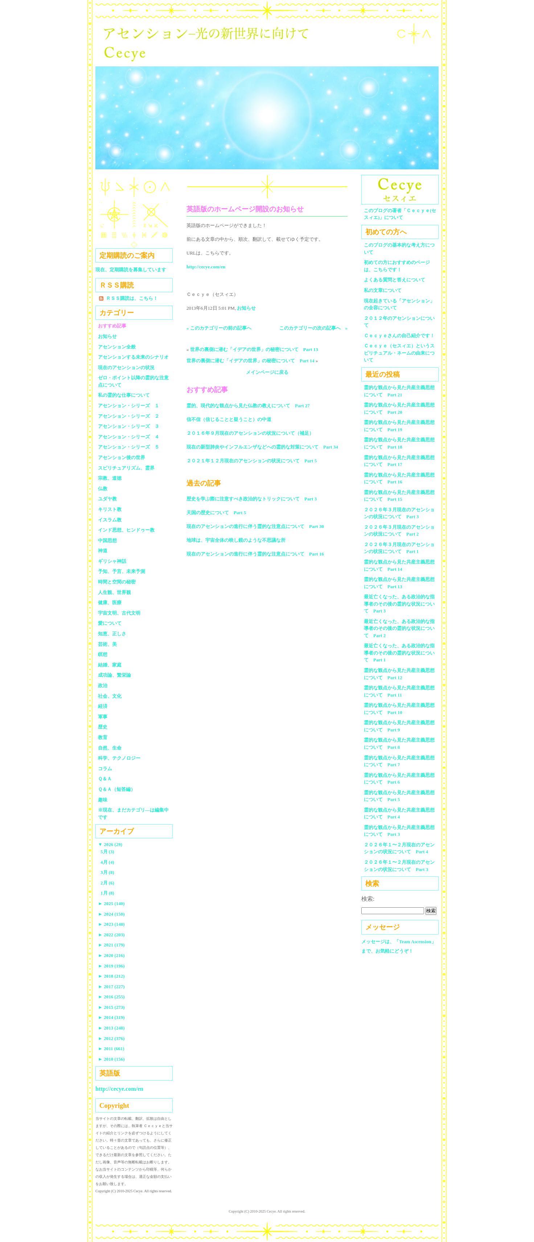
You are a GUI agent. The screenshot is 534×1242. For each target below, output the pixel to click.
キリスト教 (110, 509)
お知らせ (246, 308)
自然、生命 (110, 748)
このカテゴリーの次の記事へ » (313, 328)
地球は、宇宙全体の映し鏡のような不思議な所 (236, 540)
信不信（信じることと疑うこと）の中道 (228, 419)
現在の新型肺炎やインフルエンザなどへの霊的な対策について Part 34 (262, 447)
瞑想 (102, 654)
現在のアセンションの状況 (126, 367)
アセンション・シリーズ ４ (128, 437)
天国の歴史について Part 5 (216, 512)
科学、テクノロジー (119, 758)
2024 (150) (111, 914)
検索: (367, 899)
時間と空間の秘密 (117, 582)
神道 (102, 550)
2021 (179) (111, 945)
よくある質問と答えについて (394, 279)
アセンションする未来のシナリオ (133, 357)
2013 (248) (111, 1028)
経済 (102, 706)
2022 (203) (111, 934)
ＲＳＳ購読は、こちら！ (132, 298)
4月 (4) (107, 862)
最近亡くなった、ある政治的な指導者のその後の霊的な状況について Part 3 (399, 604)
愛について (110, 623)
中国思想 (107, 540)
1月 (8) (107, 893)
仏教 (102, 488)
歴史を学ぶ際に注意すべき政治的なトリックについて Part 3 (251, 499)
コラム (105, 768)
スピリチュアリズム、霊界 (126, 468)
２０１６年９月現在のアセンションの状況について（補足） (250, 433)
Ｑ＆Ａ (107, 778)
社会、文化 (110, 696)
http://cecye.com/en (205, 266)
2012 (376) (111, 1038)
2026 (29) (110, 844)
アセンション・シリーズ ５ (128, 447)
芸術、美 (107, 644)
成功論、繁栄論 (114, 675)
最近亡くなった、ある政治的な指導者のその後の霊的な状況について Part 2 (399, 628)
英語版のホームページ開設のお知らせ (245, 209)
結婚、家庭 (110, 665)
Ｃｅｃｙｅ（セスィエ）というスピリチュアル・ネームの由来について (399, 353)
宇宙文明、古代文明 (119, 613)
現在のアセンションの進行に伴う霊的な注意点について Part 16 (255, 554)
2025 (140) (111, 903)
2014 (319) (111, 1017)
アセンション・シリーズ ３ (128, 426)
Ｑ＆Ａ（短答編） (116, 789)
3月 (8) (107, 872)
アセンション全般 (117, 347)
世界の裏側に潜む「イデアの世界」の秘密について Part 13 (254, 349)
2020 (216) (111, 955)
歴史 (102, 727)
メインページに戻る (267, 372)
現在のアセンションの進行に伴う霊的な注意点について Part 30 (255, 526)
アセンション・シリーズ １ (128, 405)
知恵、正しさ (112, 633)
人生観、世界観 (114, 592)
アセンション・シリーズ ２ (128, 416)
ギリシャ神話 (112, 561)
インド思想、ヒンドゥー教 (126, 530)
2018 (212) (111, 976)
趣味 (102, 799)
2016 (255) (111, 996)
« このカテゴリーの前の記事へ (218, 328)
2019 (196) (111, 966)
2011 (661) (111, 1048)
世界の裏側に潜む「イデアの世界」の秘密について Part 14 (250, 360)
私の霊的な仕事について (124, 395)
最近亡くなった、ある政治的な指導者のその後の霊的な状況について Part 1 (399, 653)
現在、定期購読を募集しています (130, 269)
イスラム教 (110, 520)
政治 (102, 685)
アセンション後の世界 (121, 457)
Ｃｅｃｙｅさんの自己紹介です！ (399, 335)
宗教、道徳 (110, 478)
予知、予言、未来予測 (121, 571)
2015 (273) (111, 1007)
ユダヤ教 (107, 499)
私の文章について (383, 290)
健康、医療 (110, 602)
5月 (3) (107, 851)
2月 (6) (107, 883)
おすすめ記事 (112, 326)
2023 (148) (111, 924)
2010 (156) (111, 1059)
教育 (102, 737)
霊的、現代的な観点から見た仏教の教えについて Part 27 (248, 405)
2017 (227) (111, 986)
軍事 (102, 716)
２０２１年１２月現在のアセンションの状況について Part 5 (251, 460)
